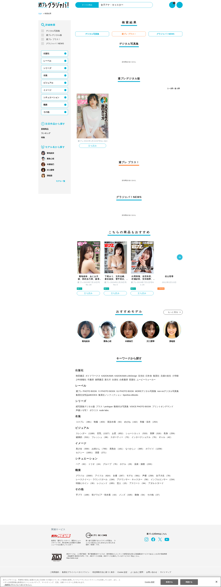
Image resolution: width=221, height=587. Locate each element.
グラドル (85, 475)
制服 (100, 421)
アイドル (103, 475)
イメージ (47, 90)
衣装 (45, 75)
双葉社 (132, 379)
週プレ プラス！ (53, 39)
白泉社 (115, 379)
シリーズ (47, 68)
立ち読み (92, 145)
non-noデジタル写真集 (165, 391)
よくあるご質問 (136, 572)
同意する (188, 582)
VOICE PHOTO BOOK (140, 406)
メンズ (126, 494)
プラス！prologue (104, 406)
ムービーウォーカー (146, 379)
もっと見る (173, 312)
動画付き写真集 (121, 406)
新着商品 (44, 129)
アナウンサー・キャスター (133, 479)
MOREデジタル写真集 (142, 391)
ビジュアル (48, 82)
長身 (169, 433)
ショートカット (136, 433)
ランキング (45, 133)
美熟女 (116, 448)
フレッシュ (100, 437)
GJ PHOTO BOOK (122, 391)
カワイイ (154, 448)
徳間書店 (99, 379)
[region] (110, 582)
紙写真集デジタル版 (85, 406)
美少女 (83, 448)
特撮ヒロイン (86, 483)
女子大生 (163, 475)
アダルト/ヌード (155, 483)
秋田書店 (80, 375)
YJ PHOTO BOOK (105, 391)
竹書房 (91, 379)
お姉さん (99, 448)
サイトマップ (165, 572)
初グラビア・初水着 (104, 494)
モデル (133, 475)
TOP (40, 13)
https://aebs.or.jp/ (72, 558)
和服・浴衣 (149, 421)
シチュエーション (51, 97)
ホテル (126, 463)
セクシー (173, 448)
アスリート (138, 483)
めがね (131, 421)
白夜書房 (124, 379)
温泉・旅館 (143, 463)
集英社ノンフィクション (109, 394)
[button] (180, 257)
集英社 (155, 375)
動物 (140, 494)
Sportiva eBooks (130, 394)
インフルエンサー (162, 479)
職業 (45, 104)
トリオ (95, 463)
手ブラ (83, 494)
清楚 (82, 452)
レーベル (47, 60)
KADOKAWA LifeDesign (125, 375)
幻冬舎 (147, 375)
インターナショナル (144, 437)
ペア (81, 463)
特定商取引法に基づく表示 (103, 572)
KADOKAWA (107, 375)
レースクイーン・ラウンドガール (96, 479)
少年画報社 (81, 379)
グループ (110, 463)
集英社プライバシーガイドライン (75, 572)
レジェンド (106, 483)
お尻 (118, 433)
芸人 (122, 483)
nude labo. (104, 410)
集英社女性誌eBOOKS (86, 394)
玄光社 (140, 375)
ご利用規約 (54, 572)
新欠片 (108, 379)
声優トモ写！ (82, 410)
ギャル (165, 437)
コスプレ (84, 421)
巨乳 (104, 433)
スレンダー (86, 433)
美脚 (155, 433)
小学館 (174, 375)
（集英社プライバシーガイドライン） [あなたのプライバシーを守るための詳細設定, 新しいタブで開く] (18, 585)
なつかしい (134, 448)
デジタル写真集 (53, 30)
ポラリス (94, 410)
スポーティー (120, 437)
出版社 (46, 53)
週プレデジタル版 (54, 35)
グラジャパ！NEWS (54, 43)
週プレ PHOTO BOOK (86, 391)
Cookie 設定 (122, 572)
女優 (118, 475)
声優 (148, 475)
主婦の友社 (165, 375)
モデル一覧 (60, 181)
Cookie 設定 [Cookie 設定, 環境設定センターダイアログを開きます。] (149, 582)
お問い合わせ (151, 572)
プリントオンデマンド (162, 406)
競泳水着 (115, 421)
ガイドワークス (92, 375)
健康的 (83, 437)
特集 (43, 137)
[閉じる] (216, 582)
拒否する (169, 582)
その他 (46, 112)
